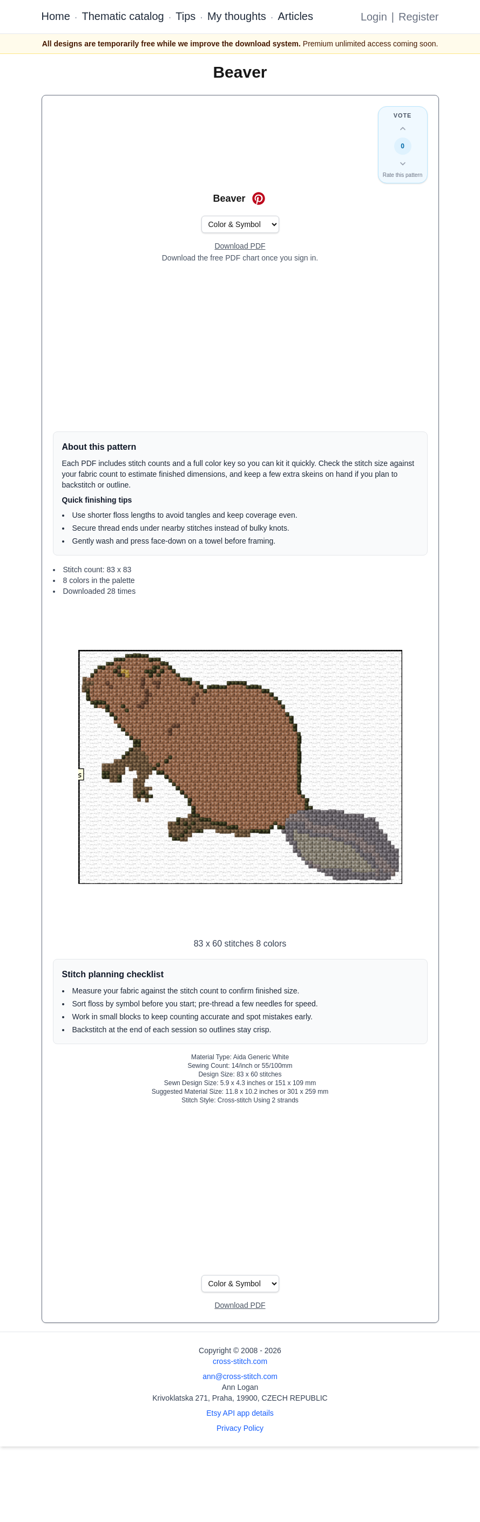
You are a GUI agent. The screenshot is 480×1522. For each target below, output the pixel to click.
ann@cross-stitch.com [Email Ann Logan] (240, 1376)
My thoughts (236, 16)
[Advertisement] (240, 347)
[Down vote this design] (402, 163)
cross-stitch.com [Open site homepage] (240, 1361)
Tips (185, 16)
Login (374, 17)
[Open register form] (239, 246)
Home (56, 16)
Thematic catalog (123, 16)
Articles (295, 16)
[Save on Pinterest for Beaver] (258, 198)
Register (418, 17)
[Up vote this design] (402, 128)
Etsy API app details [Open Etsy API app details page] (240, 1413)
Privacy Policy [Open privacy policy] (240, 1428)
